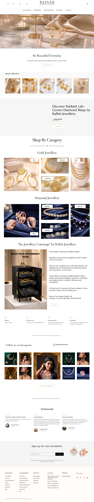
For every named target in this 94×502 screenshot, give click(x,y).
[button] (47, 65)
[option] (12, 86)
